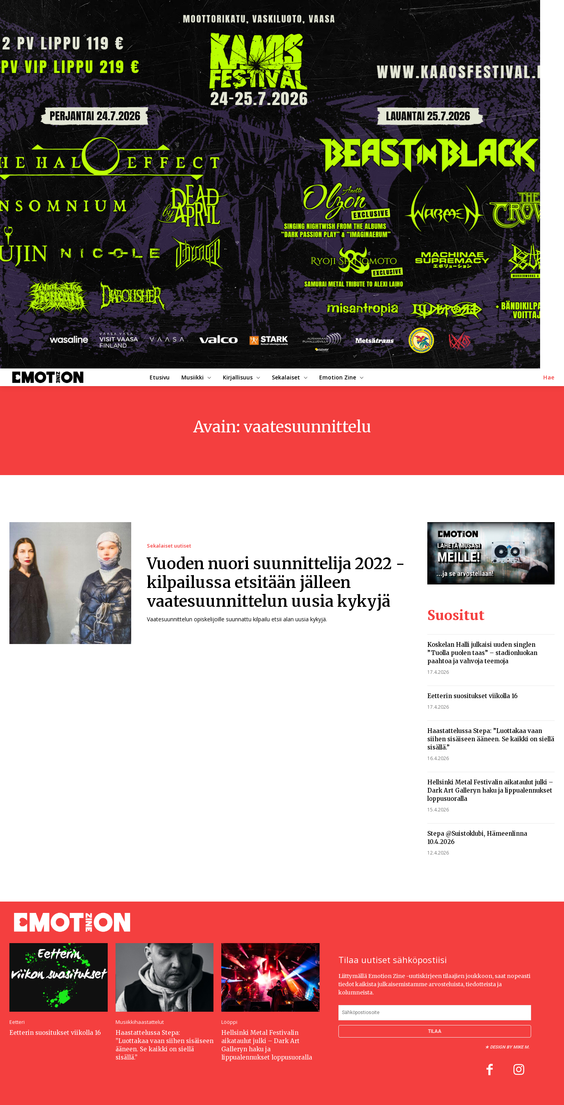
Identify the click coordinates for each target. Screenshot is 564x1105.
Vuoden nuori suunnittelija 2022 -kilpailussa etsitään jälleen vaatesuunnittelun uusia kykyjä (276, 582)
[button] (549, 377)
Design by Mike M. (510, 1047)
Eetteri (17, 1022)
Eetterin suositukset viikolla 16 (472, 696)
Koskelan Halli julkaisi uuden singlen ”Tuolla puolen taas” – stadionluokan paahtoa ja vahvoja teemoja (482, 653)
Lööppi (229, 1022)
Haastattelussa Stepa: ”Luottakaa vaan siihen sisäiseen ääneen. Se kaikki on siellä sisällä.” (490, 739)
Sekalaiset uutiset (169, 545)
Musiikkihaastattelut (140, 1022)
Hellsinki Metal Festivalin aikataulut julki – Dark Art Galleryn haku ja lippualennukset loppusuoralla (490, 790)
